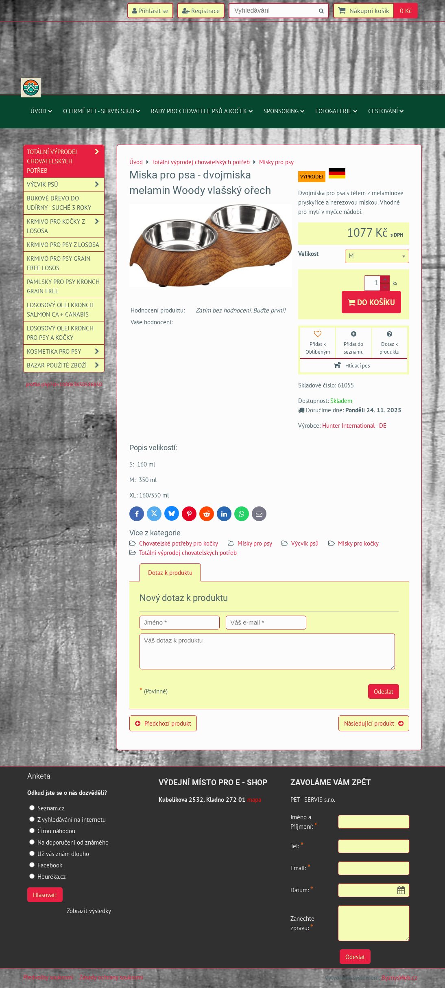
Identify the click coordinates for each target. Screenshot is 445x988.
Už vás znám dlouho (59, 853)
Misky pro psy (255, 543)
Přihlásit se (150, 11)
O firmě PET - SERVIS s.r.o (101, 111)
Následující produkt (374, 723)
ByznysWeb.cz (399, 977)
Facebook (45, 865)
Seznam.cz (47, 808)
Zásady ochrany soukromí (111, 977)
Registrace (201, 11)
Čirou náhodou (52, 831)
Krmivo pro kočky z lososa (65, 226)
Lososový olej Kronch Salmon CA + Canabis (60, 309)
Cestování (386, 111)
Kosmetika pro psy (65, 351)
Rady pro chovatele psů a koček (202, 111)
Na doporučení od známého (69, 842)
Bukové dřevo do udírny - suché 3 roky (59, 202)
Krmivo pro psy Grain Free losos (58, 263)
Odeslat (383, 691)
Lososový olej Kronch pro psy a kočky (60, 332)
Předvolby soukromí (48, 977)
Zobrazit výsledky (89, 911)
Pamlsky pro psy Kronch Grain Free (63, 286)
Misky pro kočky (358, 543)
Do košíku (371, 302)
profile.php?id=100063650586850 (64, 384)
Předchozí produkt (163, 723)
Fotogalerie (336, 111)
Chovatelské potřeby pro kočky (178, 543)
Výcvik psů (304, 543)
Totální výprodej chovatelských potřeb (188, 552)
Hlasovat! (45, 895)
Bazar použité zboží (65, 365)
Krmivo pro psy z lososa (63, 244)
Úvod (41, 111)
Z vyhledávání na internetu (67, 819)
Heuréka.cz (47, 876)
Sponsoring (284, 111)
